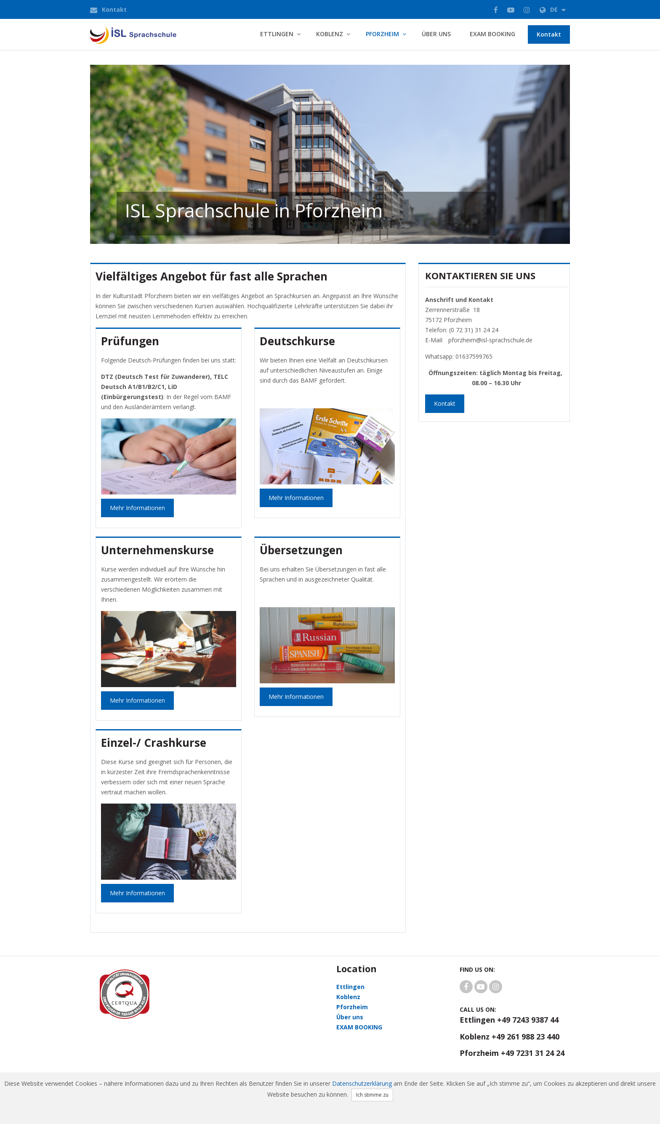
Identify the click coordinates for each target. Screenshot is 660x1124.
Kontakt (114, 9)
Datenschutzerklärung (362, 1083)
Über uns (436, 34)
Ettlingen (276, 34)
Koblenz (329, 34)
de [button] (553, 9)
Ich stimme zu (372, 1094)
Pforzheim (382, 34)
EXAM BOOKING (492, 34)
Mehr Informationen (137, 508)
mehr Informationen (296, 498)
